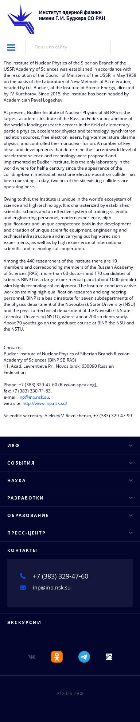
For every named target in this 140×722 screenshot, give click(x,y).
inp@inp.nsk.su (34, 397)
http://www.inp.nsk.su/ (45, 403)
